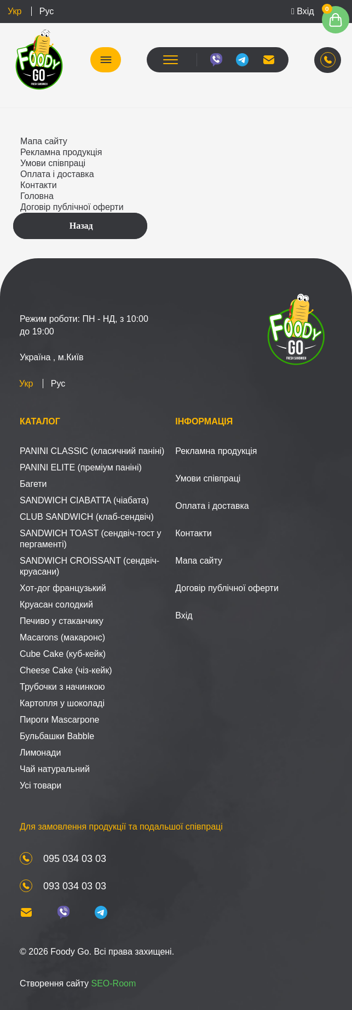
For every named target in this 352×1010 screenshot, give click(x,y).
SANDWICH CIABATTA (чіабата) (84, 500)
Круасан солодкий (56, 604)
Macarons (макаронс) (62, 637)
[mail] (268, 59)
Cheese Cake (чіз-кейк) (66, 670)
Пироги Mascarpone (60, 719)
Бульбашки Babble (57, 736)
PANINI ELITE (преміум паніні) (81, 467)
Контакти (38, 185)
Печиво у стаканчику (61, 621)
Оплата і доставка (57, 174)
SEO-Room (113, 983)
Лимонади (40, 752)
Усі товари (40, 785)
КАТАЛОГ (105, 59)
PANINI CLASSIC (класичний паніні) (92, 451)
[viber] (216, 59)
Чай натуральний (55, 769)
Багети (33, 484)
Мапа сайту (43, 141)
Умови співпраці (52, 163)
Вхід (302, 11)
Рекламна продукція (61, 152)
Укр (14, 11)
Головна (37, 196)
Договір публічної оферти (72, 207)
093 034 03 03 (74, 886)
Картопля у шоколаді (62, 703)
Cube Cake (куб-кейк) (63, 654)
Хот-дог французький (63, 588)
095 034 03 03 (74, 858)
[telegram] (242, 59)
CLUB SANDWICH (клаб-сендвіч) (87, 516)
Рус (46, 11)
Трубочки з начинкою (62, 686)
